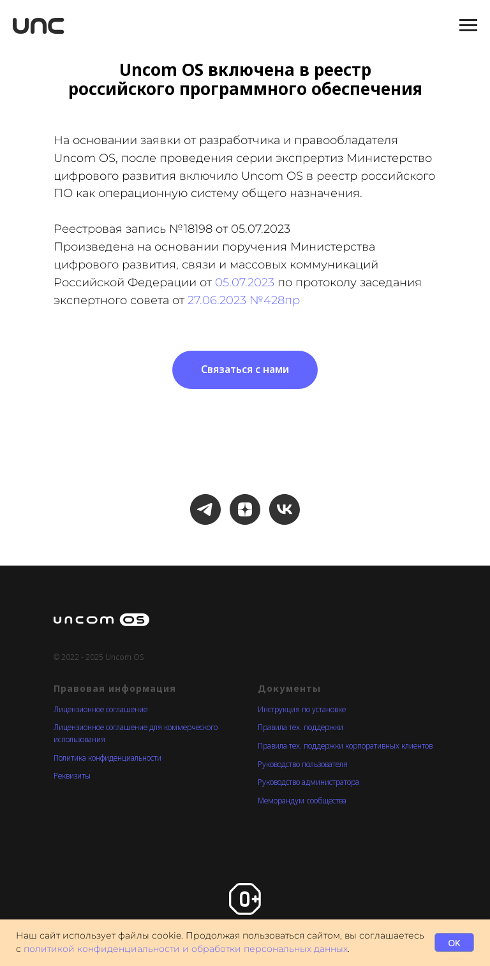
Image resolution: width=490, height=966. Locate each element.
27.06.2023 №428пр (244, 300)
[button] (245, 370)
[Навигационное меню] (468, 25)
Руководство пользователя (303, 764)
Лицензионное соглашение (100, 709)
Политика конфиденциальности (107, 757)
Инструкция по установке (302, 709)
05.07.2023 (244, 282)
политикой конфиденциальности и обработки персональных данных (186, 949)
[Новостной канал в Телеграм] (205, 509)
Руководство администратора (308, 782)
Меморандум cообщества (302, 800)
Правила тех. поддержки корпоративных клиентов (345, 745)
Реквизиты (72, 775)
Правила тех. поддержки (300, 727)
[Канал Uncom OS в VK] (284, 509)
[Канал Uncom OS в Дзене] (245, 509)
